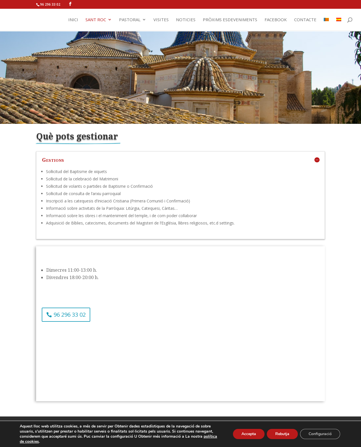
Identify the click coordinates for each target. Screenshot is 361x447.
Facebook (276, 20)
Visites (161, 20)
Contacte (305, 20)
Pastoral (129, 20)
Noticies (185, 20)
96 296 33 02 (70, 314)
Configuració (320, 434)
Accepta (248, 434)
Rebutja (282, 434)
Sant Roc (95, 20)
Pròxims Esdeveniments (230, 20)
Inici (73, 20)
